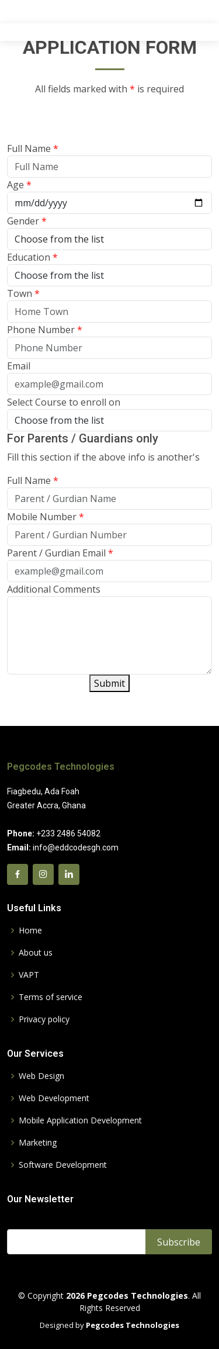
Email (18, 370)
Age (19, 188)
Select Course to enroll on (63, 406)
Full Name (32, 152)
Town (23, 297)
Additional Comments (53, 593)
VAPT (29, 975)
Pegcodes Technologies (60, 766)
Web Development (54, 1098)
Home (30, 930)
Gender (27, 225)
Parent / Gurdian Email (60, 557)
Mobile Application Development (80, 1120)
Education (32, 261)
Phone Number (44, 333)
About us (36, 953)
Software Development (63, 1165)
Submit (109, 687)
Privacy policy (44, 1019)
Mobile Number (45, 520)
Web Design (41, 1076)
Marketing (38, 1143)
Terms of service (50, 997)
